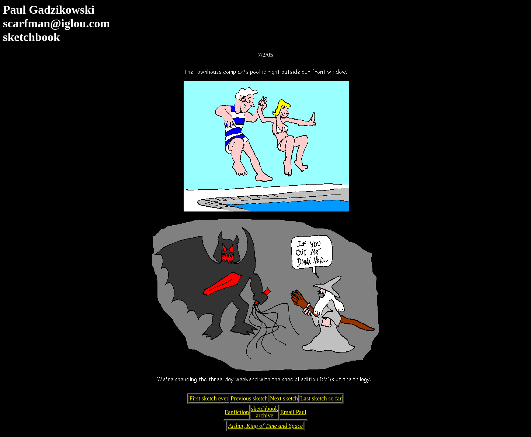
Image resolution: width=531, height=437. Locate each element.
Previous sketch (249, 398)
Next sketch (284, 398)
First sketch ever (208, 398)
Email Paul (293, 412)
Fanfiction (237, 412)
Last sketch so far (320, 398)
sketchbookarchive (264, 412)
